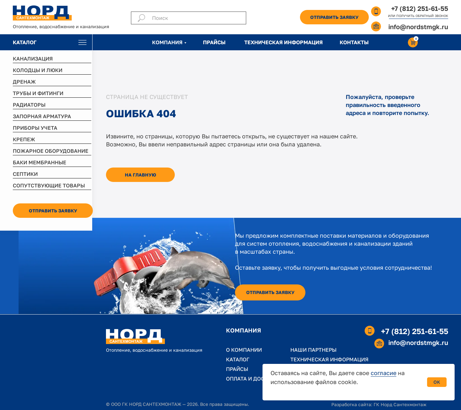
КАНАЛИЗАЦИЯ (33, 58)
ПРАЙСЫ (214, 42)
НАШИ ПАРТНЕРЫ (313, 350)
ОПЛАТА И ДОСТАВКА (253, 378)
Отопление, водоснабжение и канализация (61, 26)
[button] (334, 17)
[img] (82, 42)
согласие (383, 372)
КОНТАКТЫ (354, 42)
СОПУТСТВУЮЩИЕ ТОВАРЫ (49, 185)
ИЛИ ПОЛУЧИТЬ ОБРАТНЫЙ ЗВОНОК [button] (418, 16)
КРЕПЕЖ (24, 139)
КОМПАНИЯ (167, 42)
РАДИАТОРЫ (29, 105)
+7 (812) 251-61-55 (419, 8)
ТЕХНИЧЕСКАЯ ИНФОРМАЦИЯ (283, 42)
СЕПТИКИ (25, 174)
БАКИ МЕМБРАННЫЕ (39, 162)
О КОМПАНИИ (244, 350)
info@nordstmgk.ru (418, 26)
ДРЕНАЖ (24, 81)
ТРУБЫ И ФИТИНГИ (38, 93)
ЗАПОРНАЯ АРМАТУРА (42, 116)
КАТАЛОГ (24, 42)
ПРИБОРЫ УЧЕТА (35, 128)
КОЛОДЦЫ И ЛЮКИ (37, 70)
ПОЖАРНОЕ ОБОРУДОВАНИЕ (50, 151)
